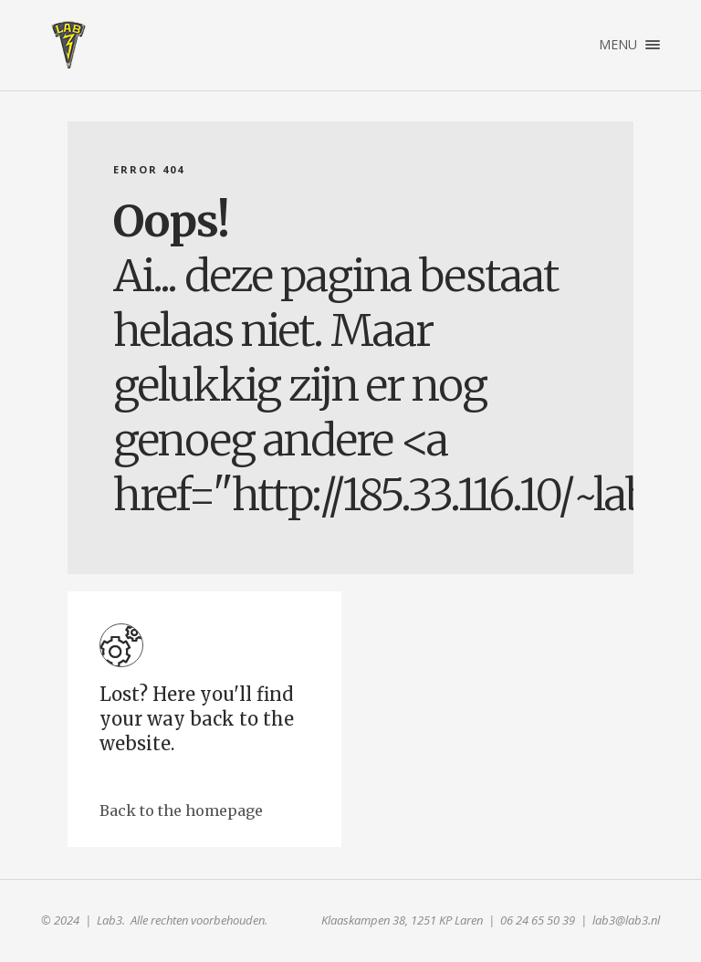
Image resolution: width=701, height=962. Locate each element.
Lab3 (68, 44)
